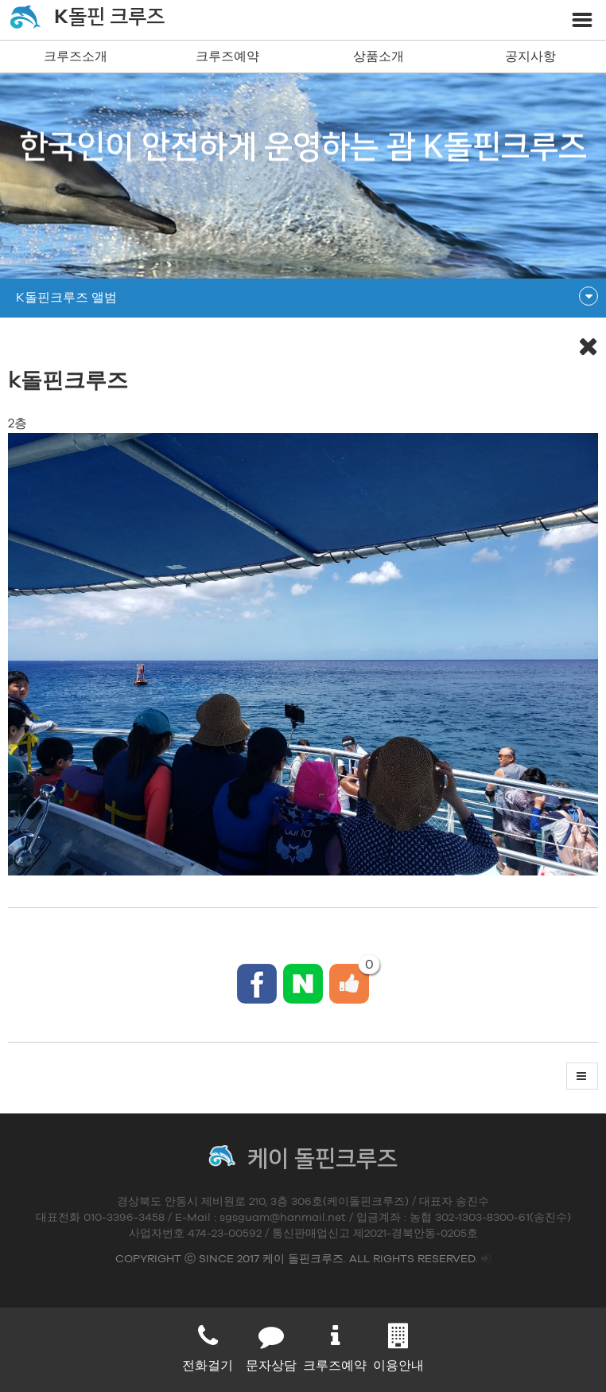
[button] (582, 1076)
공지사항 (530, 56)
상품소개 (378, 56)
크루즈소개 (75, 56)
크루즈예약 (227, 56)
